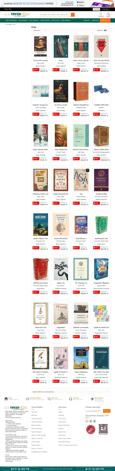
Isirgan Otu (61, 283)
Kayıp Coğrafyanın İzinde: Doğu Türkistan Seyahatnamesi (81, 372)
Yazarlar (86, 20)
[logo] (17, 14)
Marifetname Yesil (101, 239)
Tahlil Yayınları (81, 66)
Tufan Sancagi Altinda (101, 60)
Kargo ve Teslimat (36, 448)
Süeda (81, 244)
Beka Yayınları (101, 155)
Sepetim (60, 428)
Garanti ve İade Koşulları (38, 435)
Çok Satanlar (33, 20)
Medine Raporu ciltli (41, 239)
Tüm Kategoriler (11, 20)
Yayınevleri (95, 20)
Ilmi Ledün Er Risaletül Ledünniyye (41, 372)
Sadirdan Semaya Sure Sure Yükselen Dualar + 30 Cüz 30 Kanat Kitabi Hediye (41, 105)
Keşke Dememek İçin (60, 194)
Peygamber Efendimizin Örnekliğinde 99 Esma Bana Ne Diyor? (61, 327)
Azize (61, 60)
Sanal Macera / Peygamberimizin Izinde (81, 239)
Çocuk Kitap (55, 20)
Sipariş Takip (62, 432)
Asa (81, 194)
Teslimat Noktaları (36, 422)
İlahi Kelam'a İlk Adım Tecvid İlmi (101, 372)
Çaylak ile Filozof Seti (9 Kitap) (101, 327)
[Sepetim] (108, 14)
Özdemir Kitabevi (60, 288)
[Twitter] (91, 421)
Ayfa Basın (101, 110)
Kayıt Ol (107, 411)
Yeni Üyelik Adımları (64, 442)
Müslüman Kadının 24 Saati (40, 194)
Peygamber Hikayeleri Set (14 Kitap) (101, 283)
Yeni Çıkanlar (23, 20)
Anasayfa (8, 24)
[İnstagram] (96, 421)
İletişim (60, 412)
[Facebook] (87, 421)
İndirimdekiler (62, 422)
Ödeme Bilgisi (35, 442)
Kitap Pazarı (101, 244)
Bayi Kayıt (34, 415)
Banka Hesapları (36, 425)
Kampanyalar (105, 20)
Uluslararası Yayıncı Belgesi (39, 452)
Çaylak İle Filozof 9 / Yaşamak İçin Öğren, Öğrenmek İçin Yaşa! (61, 372)
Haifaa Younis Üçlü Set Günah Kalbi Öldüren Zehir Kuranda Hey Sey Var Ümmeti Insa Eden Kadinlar (81, 60)
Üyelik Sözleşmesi (36, 428)
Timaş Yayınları (61, 66)
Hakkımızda (61, 435)
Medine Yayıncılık (101, 199)
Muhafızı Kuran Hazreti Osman (81, 150)
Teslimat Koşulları (36, 419)
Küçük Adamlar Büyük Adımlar (40, 150)
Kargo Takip (8, 9)
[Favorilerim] (101, 14)
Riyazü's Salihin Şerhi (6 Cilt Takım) (101, 150)
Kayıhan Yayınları (81, 333)
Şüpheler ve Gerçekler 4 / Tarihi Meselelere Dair (81, 327)
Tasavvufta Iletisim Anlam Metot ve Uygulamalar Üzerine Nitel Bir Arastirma (61, 239)
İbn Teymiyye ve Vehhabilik (81, 283)
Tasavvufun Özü (40, 327)
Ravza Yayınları (40, 66)
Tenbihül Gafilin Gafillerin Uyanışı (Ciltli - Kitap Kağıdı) (101, 194)
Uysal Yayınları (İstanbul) (101, 288)
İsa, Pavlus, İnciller (61, 105)
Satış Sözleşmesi (36, 432)
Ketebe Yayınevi (81, 377)
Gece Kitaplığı (40, 155)
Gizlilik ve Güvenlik (36, 438)
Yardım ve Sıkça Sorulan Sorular (67, 445)
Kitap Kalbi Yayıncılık (101, 377)
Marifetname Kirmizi (41, 283)
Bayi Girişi (34, 412)
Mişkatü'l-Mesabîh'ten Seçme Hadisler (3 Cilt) (81, 105)
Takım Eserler (44, 20)
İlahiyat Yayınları (61, 155)
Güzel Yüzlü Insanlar (41, 60)
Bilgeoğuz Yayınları (61, 333)
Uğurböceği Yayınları (101, 333)
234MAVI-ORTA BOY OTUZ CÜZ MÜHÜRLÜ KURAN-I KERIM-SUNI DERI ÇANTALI (101, 105)
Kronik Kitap (61, 110)
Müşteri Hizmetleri (63, 425)
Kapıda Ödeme (36, 445)
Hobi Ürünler (65, 20)
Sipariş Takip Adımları (64, 438)
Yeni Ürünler (62, 419)
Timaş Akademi (81, 288)
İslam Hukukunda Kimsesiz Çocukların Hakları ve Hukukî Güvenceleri (61, 150)
